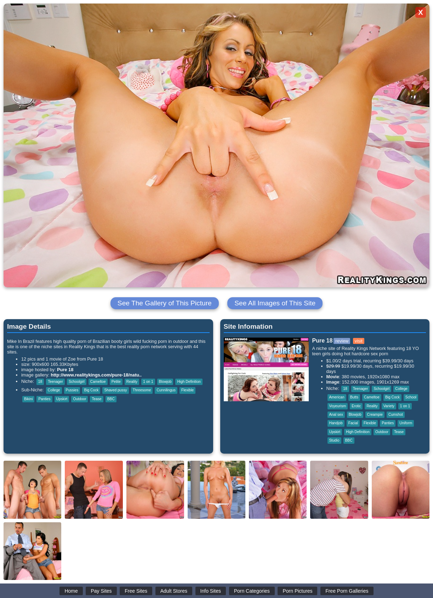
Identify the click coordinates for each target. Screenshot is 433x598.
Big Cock (91, 390)
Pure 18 (65, 369)
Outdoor (79, 399)
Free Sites (136, 591)
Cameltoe (98, 382)
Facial (353, 423)
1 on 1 (148, 382)
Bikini (28, 399)
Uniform (405, 423)
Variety (388, 406)
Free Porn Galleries (346, 591)
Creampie (375, 414)
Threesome (142, 390)
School (410, 397)
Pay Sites (101, 591)
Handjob (336, 423)
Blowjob (165, 382)
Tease (96, 399)
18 (40, 382)
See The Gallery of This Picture (165, 303)
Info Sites (210, 591)
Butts (354, 397)
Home (71, 591)
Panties (44, 399)
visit (359, 341)
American (336, 397)
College (54, 390)
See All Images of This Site (274, 303)
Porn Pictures (297, 591)
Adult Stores (173, 591)
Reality (131, 382)
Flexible (187, 390)
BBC (111, 399)
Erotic (356, 406)
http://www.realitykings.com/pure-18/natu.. (96, 375)
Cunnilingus (165, 390)
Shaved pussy (115, 390)
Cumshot (395, 414)
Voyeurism (337, 406)
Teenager (55, 382)
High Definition (189, 382)
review (341, 341)
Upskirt (62, 399)
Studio (334, 440)
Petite (116, 382)
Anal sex (336, 414)
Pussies (72, 390)
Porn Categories (252, 591)
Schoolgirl (77, 382)
